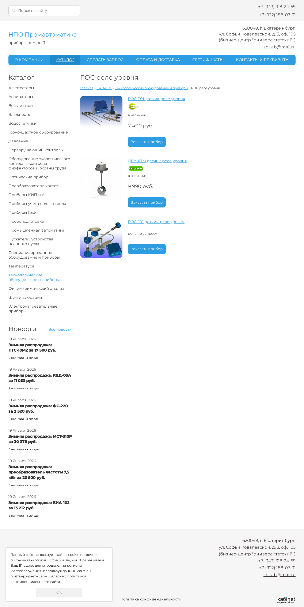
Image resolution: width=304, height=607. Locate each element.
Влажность (19, 114)
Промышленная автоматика (36, 230)
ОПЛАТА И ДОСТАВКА (158, 59)
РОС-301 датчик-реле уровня (156, 99)
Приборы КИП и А (26, 194)
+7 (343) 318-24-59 (277, 6)
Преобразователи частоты (34, 186)
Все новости (60, 329)
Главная (86, 88)
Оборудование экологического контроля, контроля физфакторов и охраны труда (39, 164)
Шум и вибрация (25, 297)
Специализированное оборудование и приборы (34, 255)
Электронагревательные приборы (32, 308)
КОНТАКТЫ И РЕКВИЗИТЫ (262, 59)
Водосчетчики (22, 123)
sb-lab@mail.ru (279, 46)
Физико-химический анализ (36, 288)
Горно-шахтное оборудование (38, 132)
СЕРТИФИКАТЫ (208, 59)
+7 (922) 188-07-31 (277, 14)
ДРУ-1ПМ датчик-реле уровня (157, 161)
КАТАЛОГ (65, 59)
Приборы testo (23, 212)
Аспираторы (20, 96)
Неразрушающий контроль (35, 150)
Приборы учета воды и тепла (37, 203)
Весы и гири (20, 105)
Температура (21, 266)
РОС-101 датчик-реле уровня (156, 222)
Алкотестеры (21, 88)
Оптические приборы (29, 177)
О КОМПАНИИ (29, 59)
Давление (18, 141)
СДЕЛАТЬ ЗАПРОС (105, 59)
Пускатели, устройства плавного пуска (30, 241)
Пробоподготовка (26, 221)
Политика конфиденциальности (150, 598)
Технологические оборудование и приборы (34, 277)
